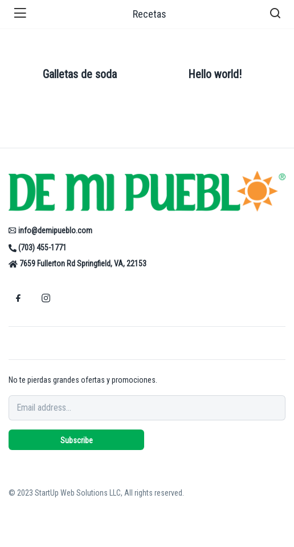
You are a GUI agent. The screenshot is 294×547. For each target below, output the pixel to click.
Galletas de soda (80, 74)
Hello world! (215, 74)
